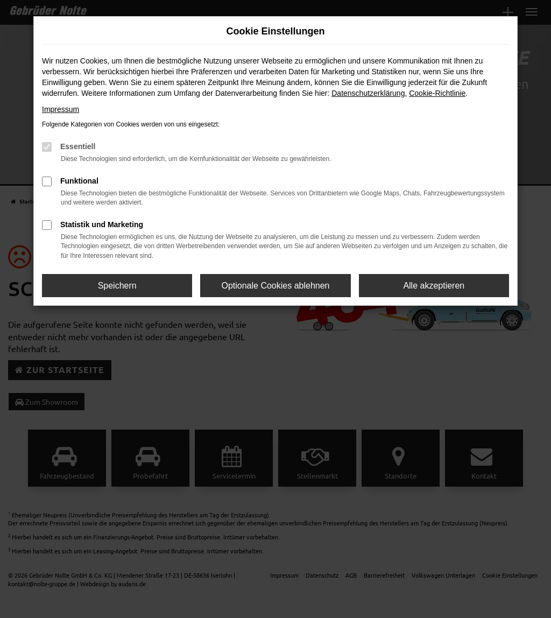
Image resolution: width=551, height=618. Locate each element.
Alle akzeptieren (433, 285)
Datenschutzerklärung (368, 93)
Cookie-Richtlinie (437, 93)
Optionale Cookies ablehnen (275, 285)
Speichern (117, 285)
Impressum (60, 109)
